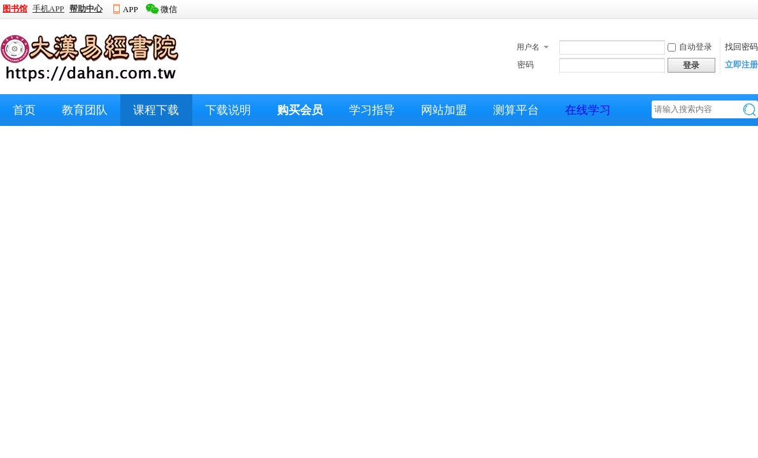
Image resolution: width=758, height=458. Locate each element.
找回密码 (741, 47)
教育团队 (85, 110)
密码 (525, 64)
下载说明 (228, 110)
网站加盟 (444, 110)
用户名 (528, 47)
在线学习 (588, 110)
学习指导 (372, 110)
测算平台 (516, 110)
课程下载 (156, 110)
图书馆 (15, 8)
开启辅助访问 (755, 9)
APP (130, 9)
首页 (24, 110)
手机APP (48, 8)
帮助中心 (86, 8)
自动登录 (690, 47)
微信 (169, 9)
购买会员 (300, 110)
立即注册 (741, 64)
